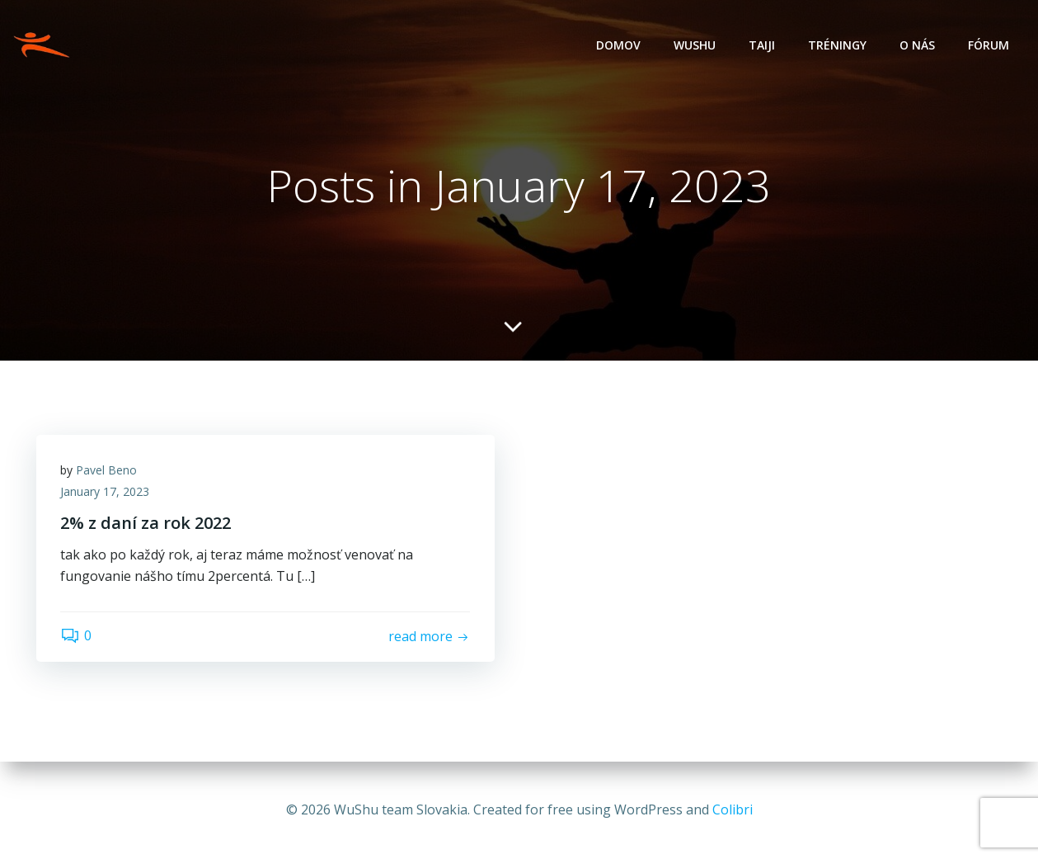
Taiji (762, 46)
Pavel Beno (107, 471)
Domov (618, 46)
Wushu (695, 46)
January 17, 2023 (105, 492)
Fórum (988, 46)
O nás (917, 46)
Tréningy (837, 46)
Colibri (732, 809)
